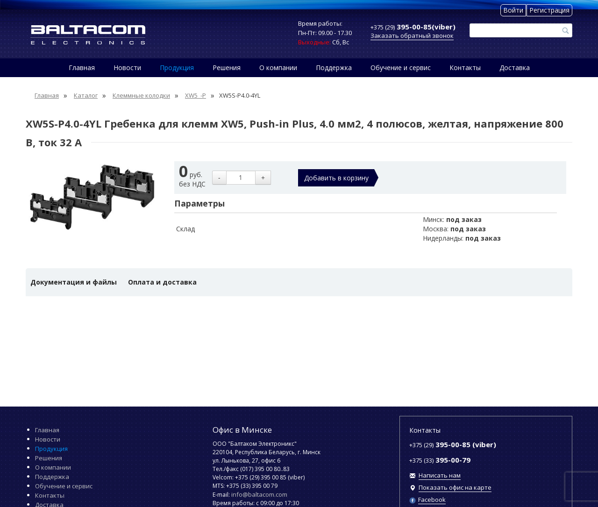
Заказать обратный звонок (412, 35)
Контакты (465, 67)
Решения (227, 67)
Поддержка (334, 67)
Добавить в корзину (336, 177)
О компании (278, 67)
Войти (513, 10)
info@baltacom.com (259, 494)
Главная (82, 67)
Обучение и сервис (400, 67)
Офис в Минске (242, 429)
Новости (127, 67)
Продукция (177, 67)
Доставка (514, 67)
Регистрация (549, 10)
